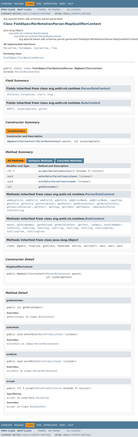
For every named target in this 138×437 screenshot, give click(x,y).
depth (10, 224)
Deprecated (50, 4)
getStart (40, 207)
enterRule (45, 176)
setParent (13, 228)
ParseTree (10, 48)
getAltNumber (25, 224)
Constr (35, 14)
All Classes (73, 9)
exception (27, 94)
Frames (42, 9)
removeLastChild (103, 207)
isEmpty (96, 224)
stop (50, 94)
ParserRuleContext (27, 71)
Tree (39, 4)
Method (45, 14)
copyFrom (115, 200)
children (12, 94)
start (40, 94)
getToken (67, 207)
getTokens (83, 207)
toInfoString (15, 210)
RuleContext (90, 103)
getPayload (44, 224)
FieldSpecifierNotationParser (23, 57)
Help (70, 4)
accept (43, 171)
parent (43, 108)
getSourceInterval (19, 207)
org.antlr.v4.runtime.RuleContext (28, 33)
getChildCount (45, 203)
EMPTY (10, 108)
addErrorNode (77, 200)
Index (62, 4)
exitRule (44, 181)
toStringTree (104, 228)
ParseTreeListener (65, 176)
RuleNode (25, 48)
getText (83, 224)
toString (28, 228)
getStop (54, 207)
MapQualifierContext (21, 141)
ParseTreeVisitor (60, 171)
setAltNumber (112, 224)
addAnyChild (15, 200)
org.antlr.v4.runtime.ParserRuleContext (37, 36)
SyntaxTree (41, 48)
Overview (6, 4)
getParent (64, 203)
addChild (31, 200)
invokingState (26, 108)
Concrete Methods (69, 160)
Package (19, 4)
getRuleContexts (108, 203)
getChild (12, 203)
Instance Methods (40, 160)
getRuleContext (84, 203)
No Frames (54, 9)
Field (26, 14)
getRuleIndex (47, 186)
